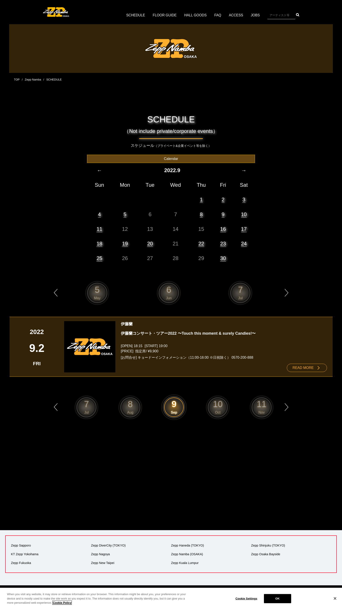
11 (99, 229)
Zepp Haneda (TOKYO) (187, 545)
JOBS (255, 15)
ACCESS (236, 15)
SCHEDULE (135, 15)
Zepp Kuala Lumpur (184, 562)
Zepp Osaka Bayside (265, 554)
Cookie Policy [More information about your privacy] (62, 602)
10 (244, 214)
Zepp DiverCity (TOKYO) (108, 545)
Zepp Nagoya (100, 554)
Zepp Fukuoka (21, 562)
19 (125, 243)
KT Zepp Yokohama (24, 554)
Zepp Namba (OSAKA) (187, 554)
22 (201, 243)
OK (277, 598)
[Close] (335, 598)
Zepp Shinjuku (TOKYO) (268, 545)
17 (244, 229)
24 (244, 243)
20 (150, 243)
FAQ (217, 15)
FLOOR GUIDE (164, 15)
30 (223, 258)
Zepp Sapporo (21, 545)
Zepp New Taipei (102, 562)
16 (223, 229)
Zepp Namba (33, 79)
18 (99, 243)
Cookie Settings (246, 598)
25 (99, 258)
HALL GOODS (195, 15)
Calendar (171, 158)
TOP (17, 79)
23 (223, 243)
